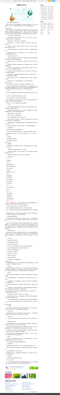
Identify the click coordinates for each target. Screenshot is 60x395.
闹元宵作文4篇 (43, 26)
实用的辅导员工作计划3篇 (9, 386)
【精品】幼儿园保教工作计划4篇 (10, 385)
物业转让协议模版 (43, 8)
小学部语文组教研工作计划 (26, 382)
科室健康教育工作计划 (34, 391)
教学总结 (42, 32)
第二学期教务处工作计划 (9, 389)
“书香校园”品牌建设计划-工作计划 (27, 389)
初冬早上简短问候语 (50, 26)
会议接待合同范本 (50, 14)
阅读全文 (23, 7)
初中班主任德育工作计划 (26, 385)
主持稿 (48, 32)
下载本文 (26, 7)
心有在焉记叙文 (43, 29)
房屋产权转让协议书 (50, 9)
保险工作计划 (7, 382)
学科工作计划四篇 (10, 391)
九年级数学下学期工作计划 (26, 386)
